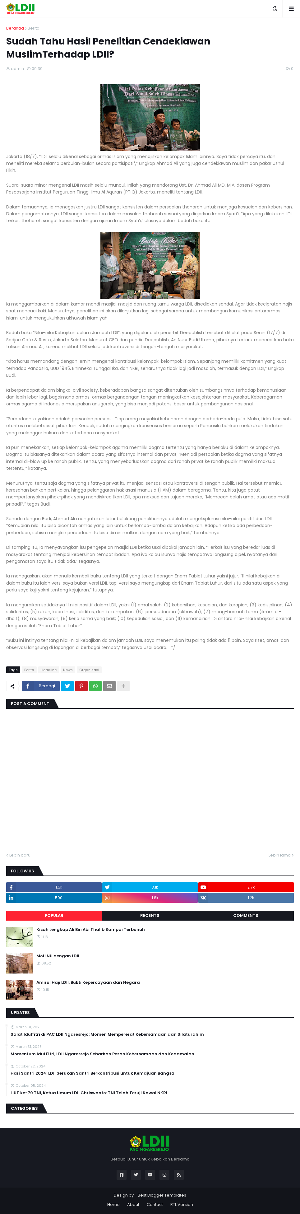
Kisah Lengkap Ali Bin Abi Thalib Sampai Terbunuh (90, 929)
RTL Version (181, 1204)
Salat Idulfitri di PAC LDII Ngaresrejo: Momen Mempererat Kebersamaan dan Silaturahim (107, 1034)
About (133, 1204)
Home (113, 1204)
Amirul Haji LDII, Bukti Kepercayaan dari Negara (88, 982)
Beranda (15, 28)
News (68, 669)
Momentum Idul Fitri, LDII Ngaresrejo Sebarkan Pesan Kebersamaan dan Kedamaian (102, 1054)
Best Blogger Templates (162, 1195)
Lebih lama (280, 855)
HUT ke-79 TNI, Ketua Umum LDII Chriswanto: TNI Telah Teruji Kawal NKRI (89, 1093)
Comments (245, 915)
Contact (155, 1204)
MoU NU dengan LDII (57, 956)
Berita (33, 28)
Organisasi (89, 669)
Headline (49, 669)
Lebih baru (19, 855)
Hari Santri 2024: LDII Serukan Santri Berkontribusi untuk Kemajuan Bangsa (92, 1073)
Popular (54, 915)
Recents (149, 915)
